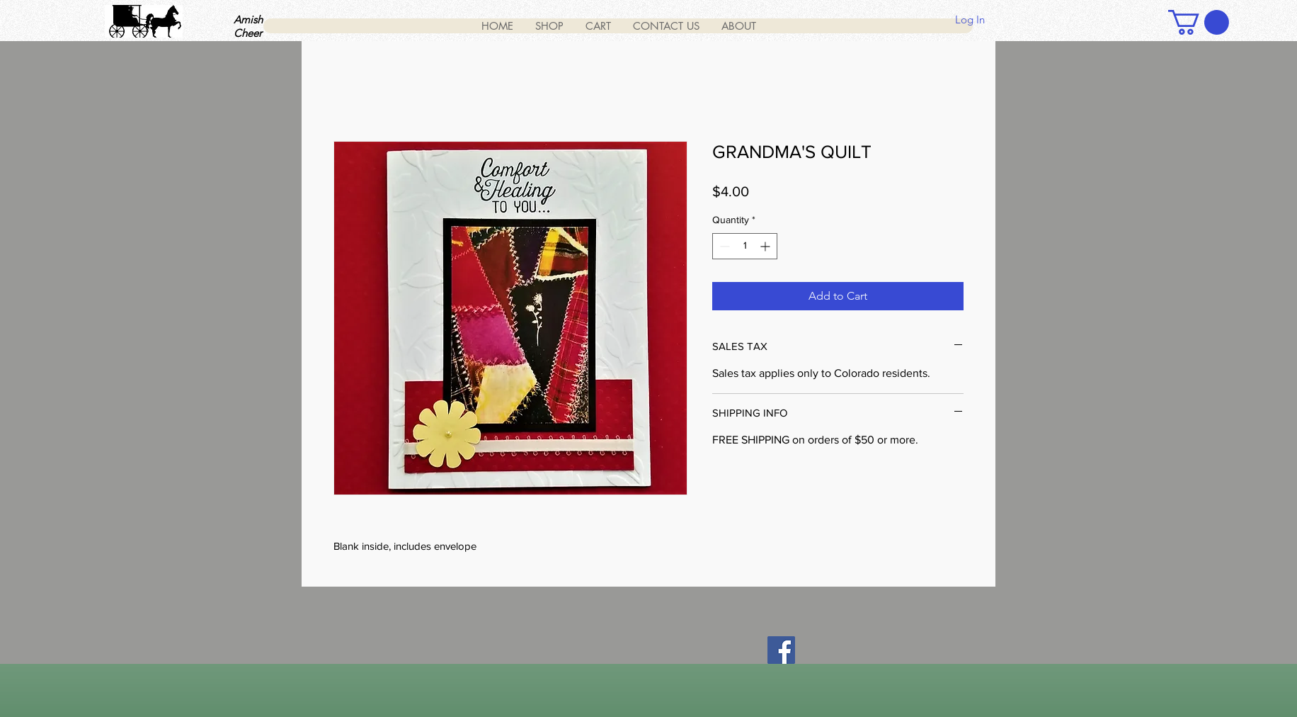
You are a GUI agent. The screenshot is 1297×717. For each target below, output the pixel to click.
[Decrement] (723, 246)
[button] (1198, 22)
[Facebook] (781, 650)
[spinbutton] (745, 246)
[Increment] (766, 246)
